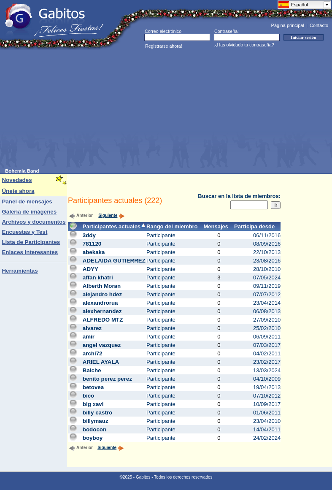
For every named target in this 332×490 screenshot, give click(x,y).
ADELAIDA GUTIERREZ (114, 260)
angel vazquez (102, 345)
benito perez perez (107, 379)
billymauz (95, 421)
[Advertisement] (141, 109)
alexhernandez (102, 311)
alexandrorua (100, 303)
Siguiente (111, 215)
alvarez (92, 328)
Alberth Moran (102, 286)
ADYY (90, 269)
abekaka (94, 252)
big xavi (93, 404)
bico (88, 396)
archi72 (93, 353)
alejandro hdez (102, 294)
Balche (92, 370)
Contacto (319, 25)
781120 (92, 244)
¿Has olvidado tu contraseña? (244, 44)
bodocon (94, 429)
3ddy (89, 235)
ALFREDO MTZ (103, 320)
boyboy (93, 438)
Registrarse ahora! (163, 46)
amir (88, 336)
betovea (93, 387)
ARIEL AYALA (101, 362)
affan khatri (98, 277)
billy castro (97, 412)
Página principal (287, 25)
